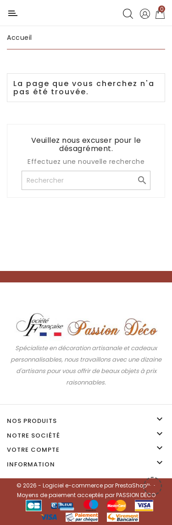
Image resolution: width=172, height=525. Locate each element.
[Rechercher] (86, 180)
